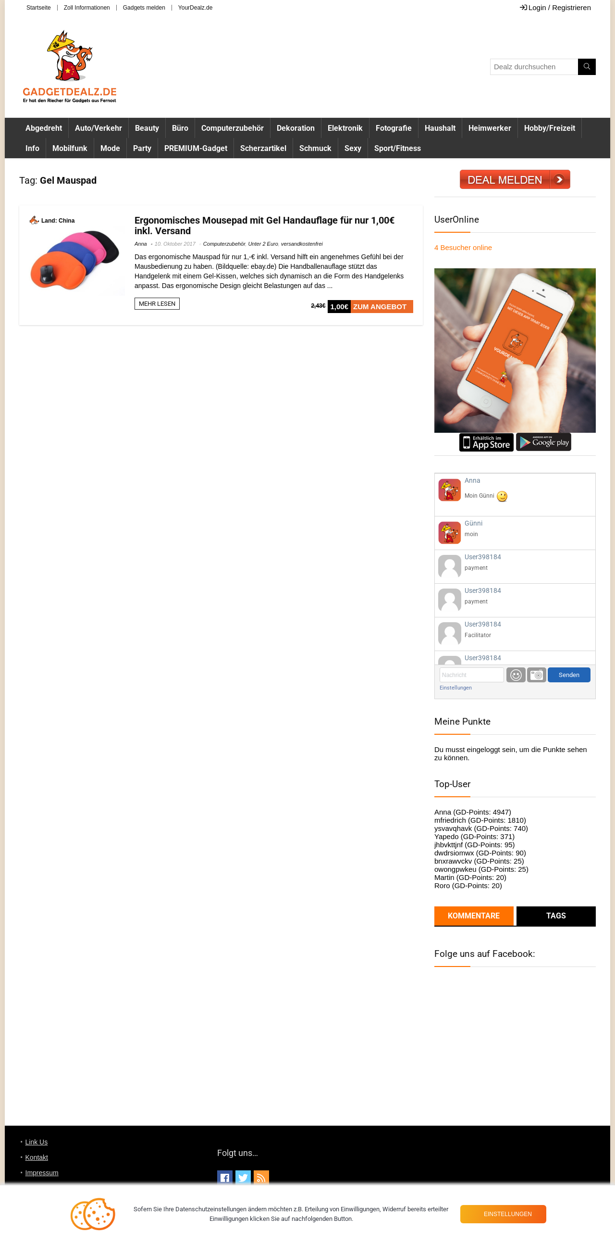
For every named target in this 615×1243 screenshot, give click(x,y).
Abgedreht (43, 128)
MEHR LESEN (157, 303)
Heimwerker (489, 128)
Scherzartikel (263, 148)
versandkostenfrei (302, 244)
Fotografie (394, 128)
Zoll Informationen (87, 7)
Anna (141, 244)
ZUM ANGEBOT (379, 306)
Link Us (36, 1142)
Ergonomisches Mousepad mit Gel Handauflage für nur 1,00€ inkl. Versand (264, 225)
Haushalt (440, 128)
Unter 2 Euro (263, 244)
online (463, 247)
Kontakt (36, 1157)
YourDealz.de (195, 7)
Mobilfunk (69, 148)
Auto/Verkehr (98, 128)
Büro (180, 128)
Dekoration (296, 128)
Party (142, 148)
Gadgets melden (144, 7)
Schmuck (315, 148)
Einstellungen (456, 688)
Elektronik (345, 128)
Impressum (42, 1173)
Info (32, 148)
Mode (110, 148)
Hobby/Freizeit (549, 128)
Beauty (147, 128)
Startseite (38, 7)
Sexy (352, 148)
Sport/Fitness (397, 148)
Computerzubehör (232, 128)
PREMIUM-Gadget (195, 148)
